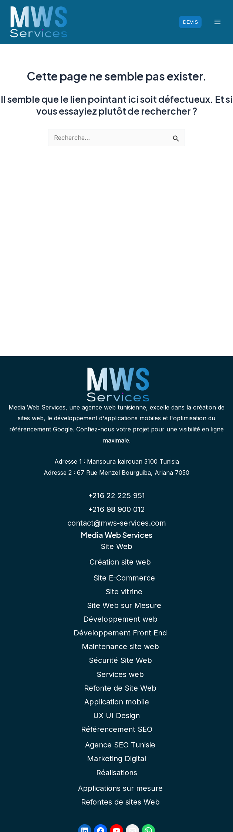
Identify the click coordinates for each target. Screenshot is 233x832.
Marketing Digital (116, 758)
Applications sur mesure (120, 788)
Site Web (116, 546)
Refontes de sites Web (120, 802)
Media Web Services (116, 534)
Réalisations (116, 772)
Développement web (120, 619)
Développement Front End (120, 632)
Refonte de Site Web (120, 688)
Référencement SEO (116, 729)
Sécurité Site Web (120, 660)
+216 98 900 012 (116, 509)
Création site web (120, 562)
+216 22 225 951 (116, 495)
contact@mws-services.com (116, 523)
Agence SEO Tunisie (120, 744)
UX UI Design (116, 715)
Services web (120, 674)
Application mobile (116, 701)
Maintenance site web (120, 646)
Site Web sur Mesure (124, 605)
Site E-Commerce (124, 577)
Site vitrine (123, 591)
